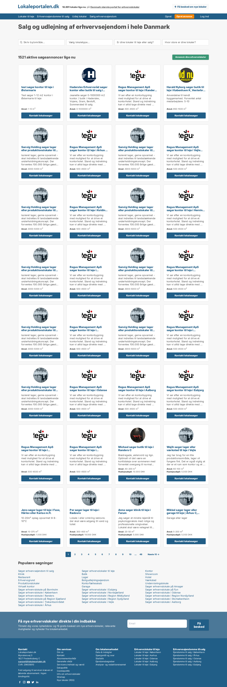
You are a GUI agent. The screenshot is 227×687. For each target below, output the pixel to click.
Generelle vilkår (64, 661)
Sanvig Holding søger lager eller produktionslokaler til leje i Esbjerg (38, 270)
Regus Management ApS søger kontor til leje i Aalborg (137, 388)
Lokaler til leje (26, 16)
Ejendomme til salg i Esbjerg (187, 664)
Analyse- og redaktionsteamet (111, 664)
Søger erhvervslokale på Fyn (161, 589)
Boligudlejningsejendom (95, 580)
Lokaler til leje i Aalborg (146, 661)
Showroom (151, 574)
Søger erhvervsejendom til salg (36, 570)
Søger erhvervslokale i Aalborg (163, 601)
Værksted (150, 580)
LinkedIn (37, 682)
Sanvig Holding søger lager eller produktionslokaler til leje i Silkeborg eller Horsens (39, 330)
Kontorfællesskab (92, 583)
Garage (86, 586)
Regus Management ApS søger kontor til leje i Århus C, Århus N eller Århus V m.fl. (89, 150)
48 (141, 554)
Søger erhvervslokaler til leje (98, 570)
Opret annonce (184, 16)
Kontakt (60, 655)
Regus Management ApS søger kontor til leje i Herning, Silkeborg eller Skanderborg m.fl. (186, 211)
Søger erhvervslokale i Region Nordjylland (169, 595)
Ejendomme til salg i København (189, 652)
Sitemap (61, 677)
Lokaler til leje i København (147, 652)
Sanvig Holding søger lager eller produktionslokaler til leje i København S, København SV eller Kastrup (39, 151)
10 (130, 554)
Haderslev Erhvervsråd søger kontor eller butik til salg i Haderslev (88, 90)
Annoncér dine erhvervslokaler (190, 57)
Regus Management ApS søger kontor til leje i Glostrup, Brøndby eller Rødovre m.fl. (183, 271)
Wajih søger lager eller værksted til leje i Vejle (181, 448)
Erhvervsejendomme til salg (53, 16)
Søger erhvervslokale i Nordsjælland (103, 592)
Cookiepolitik (63, 671)
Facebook (19, 682)
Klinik (21, 574)
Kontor (149, 570)
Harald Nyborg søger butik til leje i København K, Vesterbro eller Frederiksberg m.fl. (186, 90)
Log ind (204, 16)
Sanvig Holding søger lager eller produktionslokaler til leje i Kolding (135, 210)
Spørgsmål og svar (105, 655)
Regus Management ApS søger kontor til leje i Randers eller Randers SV (137, 90)
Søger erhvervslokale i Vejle (98, 601)
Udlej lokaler (79, 16)
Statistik (100, 658)
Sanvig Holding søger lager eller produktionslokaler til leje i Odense (38, 210)
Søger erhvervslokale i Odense (163, 592)
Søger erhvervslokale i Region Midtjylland (106, 595)
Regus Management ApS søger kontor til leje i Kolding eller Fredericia (88, 210)
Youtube (28, 682)
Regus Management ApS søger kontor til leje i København (86, 270)
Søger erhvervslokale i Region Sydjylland (105, 598)
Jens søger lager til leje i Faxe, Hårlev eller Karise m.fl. (40, 511)
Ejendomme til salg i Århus (186, 655)
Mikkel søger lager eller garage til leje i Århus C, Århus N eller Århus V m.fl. (184, 513)
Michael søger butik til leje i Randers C (136, 448)
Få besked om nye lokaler (191, 6)
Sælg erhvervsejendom (103, 16)
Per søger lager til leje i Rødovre (84, 511)
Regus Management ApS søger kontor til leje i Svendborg (37, 450)
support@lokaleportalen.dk (32, 661)
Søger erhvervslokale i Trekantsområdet (41, 601)
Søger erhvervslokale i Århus (34, 605)
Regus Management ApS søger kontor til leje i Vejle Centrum (183, 150)
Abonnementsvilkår (66, 658)
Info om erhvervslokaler (68, 674)
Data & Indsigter (104, 652)
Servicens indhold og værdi (70, 664)
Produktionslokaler (29, 583)
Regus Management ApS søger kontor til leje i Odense (88, 388)
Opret (168, 16)
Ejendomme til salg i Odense (187, 658)
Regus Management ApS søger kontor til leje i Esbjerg (185, 388)
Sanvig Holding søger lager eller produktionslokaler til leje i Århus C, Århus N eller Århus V (135, 271)
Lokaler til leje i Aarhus (145, 655)
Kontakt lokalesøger (40, 115)
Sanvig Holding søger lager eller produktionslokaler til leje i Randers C (135, 330)
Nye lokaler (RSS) (65, 680)
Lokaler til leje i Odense (146, 658)
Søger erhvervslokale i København (37, 592)
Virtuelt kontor (26, 586)
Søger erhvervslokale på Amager (164, 586)
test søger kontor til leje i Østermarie (37, 89)
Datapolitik (62, 667)
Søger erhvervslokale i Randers (36, 595)
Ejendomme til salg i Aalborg (187, 661)
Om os (60, 652)
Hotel (148, 577)
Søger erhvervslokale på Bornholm (38, 589)
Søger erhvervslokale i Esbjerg (99, 589)
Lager (85, 577)
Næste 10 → (153, 554)
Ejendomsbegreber (105, 661)
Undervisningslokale (156, 583)
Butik (84, 574)
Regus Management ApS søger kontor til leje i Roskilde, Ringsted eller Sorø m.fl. (185, 331)
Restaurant (24, 577)
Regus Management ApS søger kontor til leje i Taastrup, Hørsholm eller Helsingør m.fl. (86, 331)
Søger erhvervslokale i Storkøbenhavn (167, 598)
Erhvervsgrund (26, 580)
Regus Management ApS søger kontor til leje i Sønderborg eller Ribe (86, 450)
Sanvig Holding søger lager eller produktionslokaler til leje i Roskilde (135, 150)
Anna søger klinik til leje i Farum (134, 511)
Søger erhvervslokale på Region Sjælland (42, 598)
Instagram (24, 682)
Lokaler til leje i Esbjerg (145, 664)
